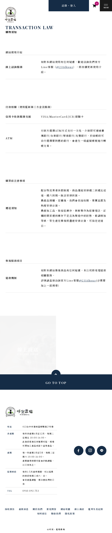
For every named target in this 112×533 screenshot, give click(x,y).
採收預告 (10, 509)
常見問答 (51, 509)
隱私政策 (70, 513)
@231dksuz (64, 67)
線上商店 (79, 509)
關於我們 (37, 509)
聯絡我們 (56, 513)
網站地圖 (65, 509)
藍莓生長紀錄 (95, 509)
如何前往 (42, 513)
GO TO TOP (56, 383)
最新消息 (24, 509)
